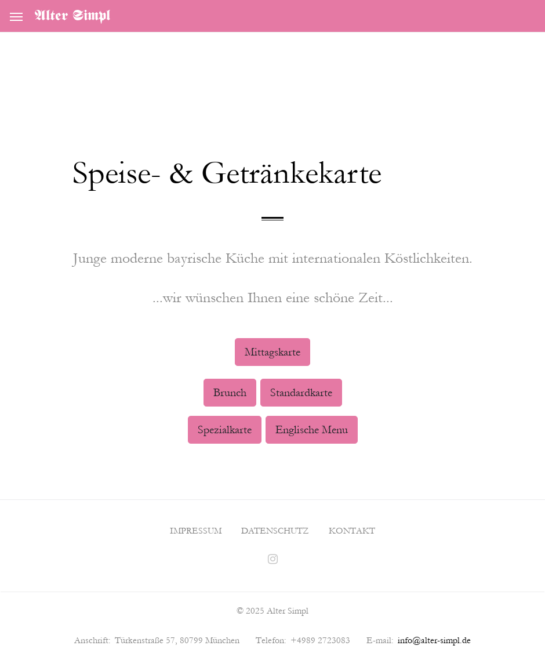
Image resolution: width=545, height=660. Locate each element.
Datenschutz (275, 530)
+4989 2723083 (320, 640)
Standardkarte (301, 392)
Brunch (229, 392)
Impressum (195, 530)
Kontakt (352, 530)
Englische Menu (311, 429)
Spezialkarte (225, 429)
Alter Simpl (72, 16)
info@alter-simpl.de (434, 640)
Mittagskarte (272, 352)
